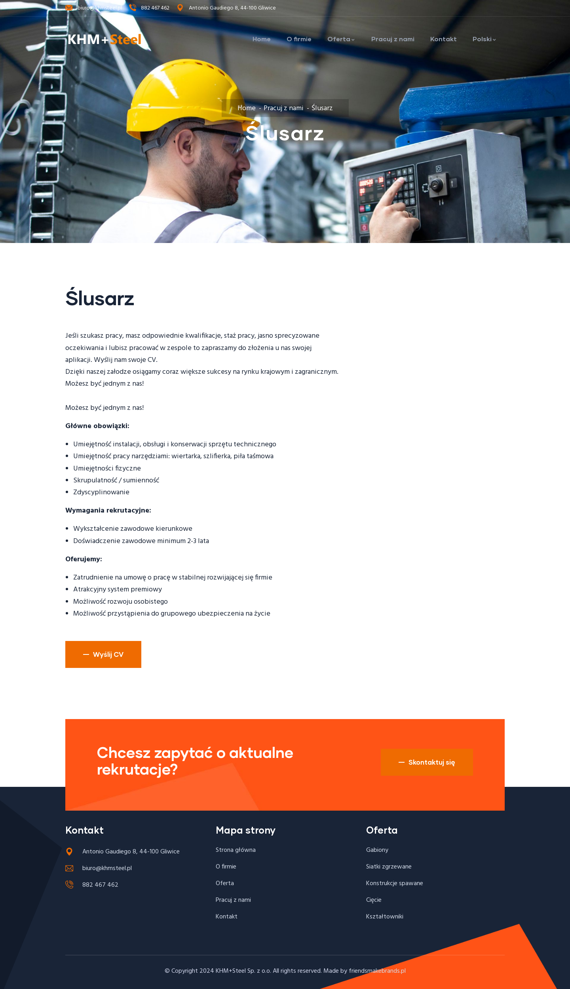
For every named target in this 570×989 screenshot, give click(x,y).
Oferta (341, 38)
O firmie (299, 38)
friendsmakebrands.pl (377, 971)
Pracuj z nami (392, 38)
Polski (485, 38)
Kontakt (443, 38)
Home (262, 38)
